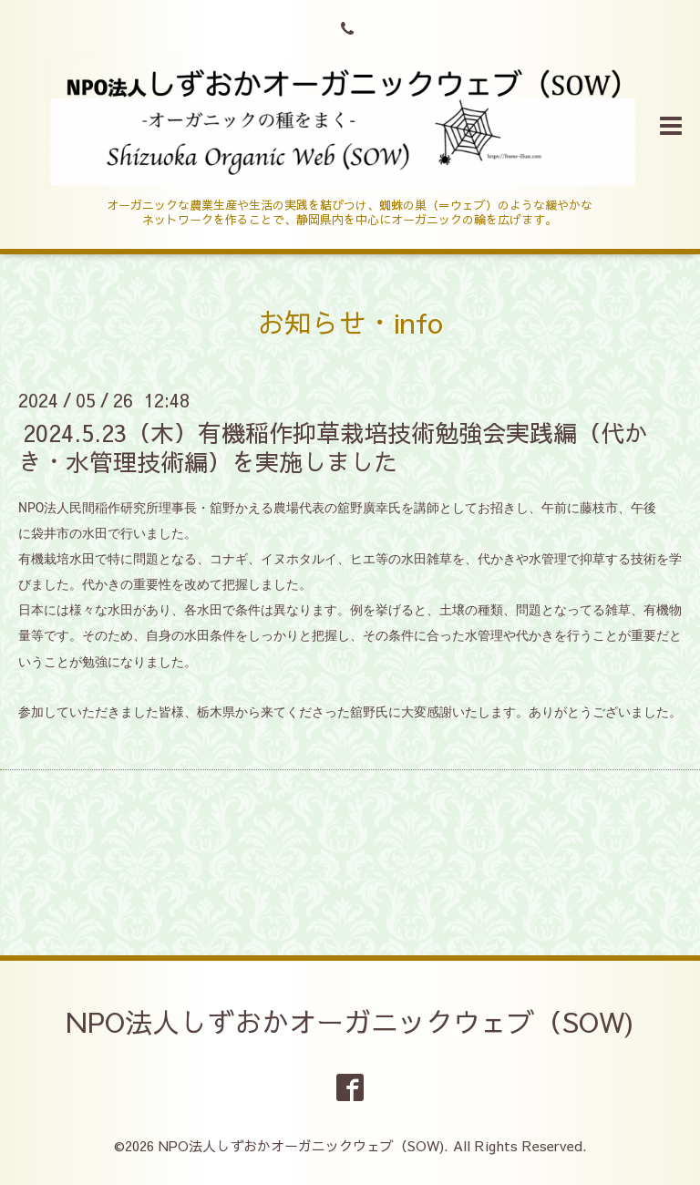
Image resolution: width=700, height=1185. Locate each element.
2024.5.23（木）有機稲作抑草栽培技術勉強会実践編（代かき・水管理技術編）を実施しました (333, 446)
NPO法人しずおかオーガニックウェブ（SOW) (350, 1021)
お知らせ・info (350, 322)
